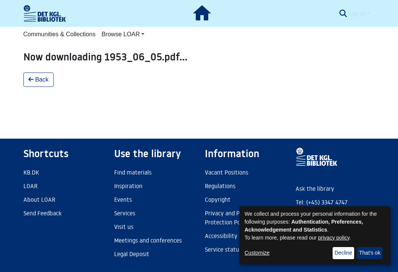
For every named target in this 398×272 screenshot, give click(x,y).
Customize (257, 253)
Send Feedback (42, 213)
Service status (223, 249)
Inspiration (128, 186)
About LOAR (39, 199)
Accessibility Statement (236, 236)
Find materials (133, 172)
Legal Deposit (131, 254)
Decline (343, 253)
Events (123, 199)
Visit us (123, 226)
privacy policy (334, 238)
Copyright (218, 199)
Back (38, 79)
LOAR (30, 186)
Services (124, 213)
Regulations (220, 186)
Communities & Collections (59, 34)
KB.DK (31, 172)
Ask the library (315, 188)
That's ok (369, 253)
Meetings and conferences (148, 240)
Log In (357, 13)
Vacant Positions (226, 172)
